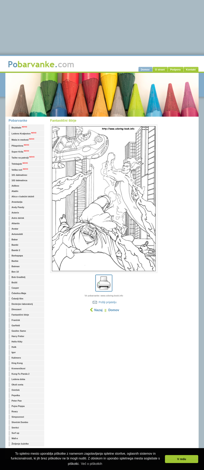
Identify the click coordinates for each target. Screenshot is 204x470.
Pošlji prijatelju (107, 302)
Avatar (15, 229)
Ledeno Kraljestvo (24, 133)
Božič (14, 282)
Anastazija (17, 202)
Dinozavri (17, 309)
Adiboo (15, 186)
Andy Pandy (18, 207)
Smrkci (15, 427)
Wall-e (15, 438)
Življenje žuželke (20, 444)
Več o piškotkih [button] (91, 463)
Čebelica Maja (19, 293)
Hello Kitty (17, 341)
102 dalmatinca (19, 180)
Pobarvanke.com (41, 64)
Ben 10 (15, 272)
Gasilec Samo (19, 331)
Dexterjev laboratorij (22, 304)
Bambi (15, 245)
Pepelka (16, 395)
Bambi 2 (16, 250)
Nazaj (98, 310)
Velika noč (20, 169)
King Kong (17, 363)
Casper (15, 288)
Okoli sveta (17, 384)
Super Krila (20, 151)
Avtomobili (17, 234)
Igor (14, 352)
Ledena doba (18, 379)
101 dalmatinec (19, 175)
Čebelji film (17, 298)
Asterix (15, 212)
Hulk (14, 347)
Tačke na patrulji (23, 157)
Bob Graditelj (18, 277)
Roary (15, 411)
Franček (16, 320)
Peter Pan (17, 401)
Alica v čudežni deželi (23, 196)
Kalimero (16, 358)
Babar (15, 239)
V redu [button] (181, 459)
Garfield (16, 325)
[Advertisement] (103, 345)
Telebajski (20, 163)
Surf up (15, 433)
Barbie (15, 261)
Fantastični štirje (20, 315)
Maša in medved (23, 139)
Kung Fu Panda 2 (20, 374)
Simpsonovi (18, 417)
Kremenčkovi (18, 368)
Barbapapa (17, 255)
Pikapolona (20, 145)
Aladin (15, 191)
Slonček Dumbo (20, 422)
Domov (113, 310)
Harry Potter (18, 336)
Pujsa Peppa (18, 406)
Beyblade (19, 127)
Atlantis (16, 223)
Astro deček (18, 218)
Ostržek (16, 390)
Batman (16, 266)
